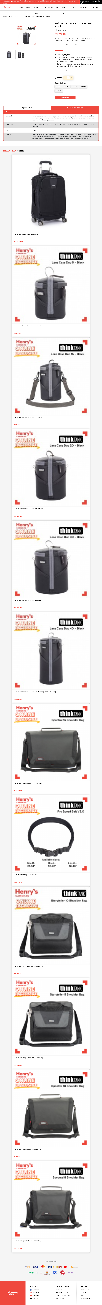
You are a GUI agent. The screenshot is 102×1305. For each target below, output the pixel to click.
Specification (27, 108)
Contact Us (60, 1290)
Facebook (35, 1290)
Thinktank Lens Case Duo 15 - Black (28, 417)
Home (21, 7)
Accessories (49, 7)
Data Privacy (60, 1298)
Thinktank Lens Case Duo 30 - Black (28, 600)
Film (57, 7)
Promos (28, 7)
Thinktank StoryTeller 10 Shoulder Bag (29, 966)
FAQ (82, 1295)
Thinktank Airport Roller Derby (26, 234)
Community (83, 7)
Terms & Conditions (63, 1295)
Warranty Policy (62, 1293)
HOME (5, 16)
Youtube (34, 1295)
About (83, 1293)
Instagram (35, 1293)
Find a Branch (86, 1290)
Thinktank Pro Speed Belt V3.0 (26, 875)
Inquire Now (65, 97)
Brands (74, 7)
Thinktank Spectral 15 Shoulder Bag (28, 783)
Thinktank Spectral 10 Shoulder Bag (28, 1149)
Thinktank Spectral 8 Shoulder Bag (27, 1241)
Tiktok (34, 1298)
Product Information (75, 108)
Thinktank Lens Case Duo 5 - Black (27, 326)
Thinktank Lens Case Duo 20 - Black (28, 509)
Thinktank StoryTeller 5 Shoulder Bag (28, 1058)
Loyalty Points (86, 1298)
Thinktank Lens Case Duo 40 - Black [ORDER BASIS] (35, 692)
